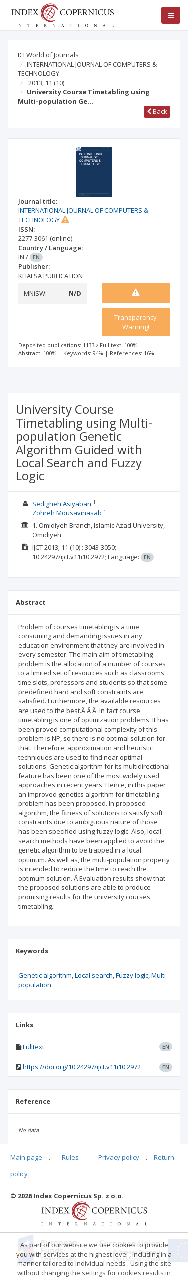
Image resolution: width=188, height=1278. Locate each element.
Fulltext (33, 1046)
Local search (94, 975)
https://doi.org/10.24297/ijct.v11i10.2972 (82, 1066)
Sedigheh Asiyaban (61, 503)
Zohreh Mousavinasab (67, 512)
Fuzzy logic (132, 975)
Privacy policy (118, 1157)
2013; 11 (46, 82)
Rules (70, 1157)
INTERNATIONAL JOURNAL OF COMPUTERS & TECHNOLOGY (87, 69)
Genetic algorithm (45, 975)
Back (157, 111)
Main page (26, 1157)
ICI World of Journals (48, 54)
